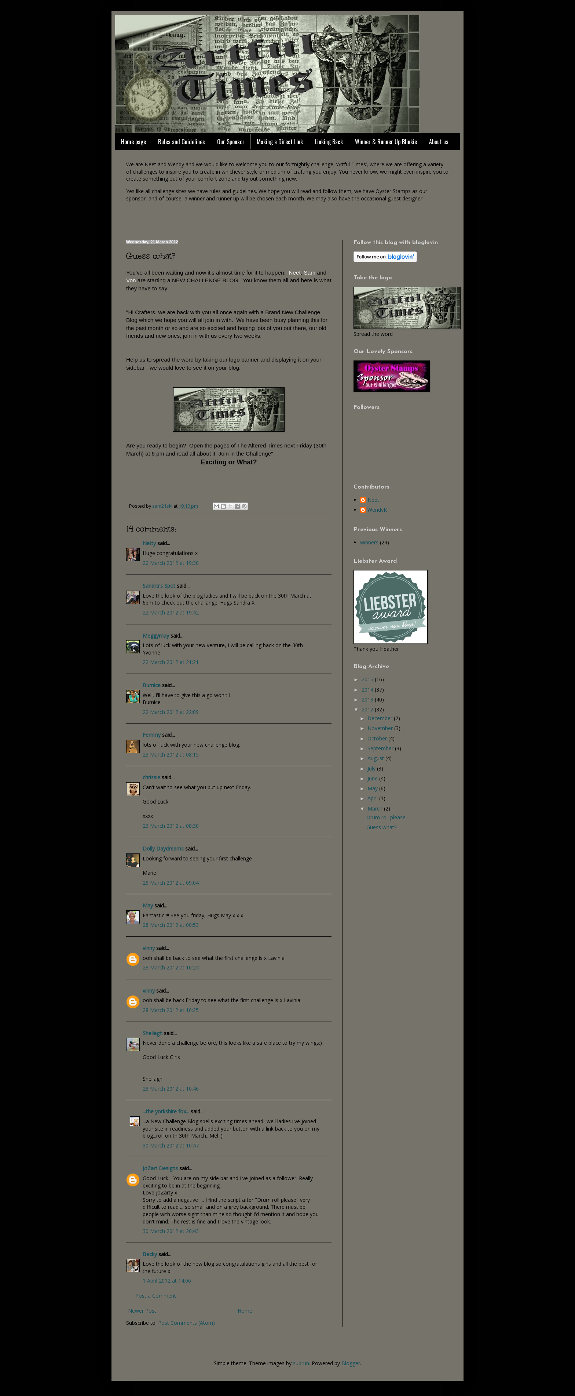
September (381, 748)
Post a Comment (155, 1295)
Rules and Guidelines (181, 141)
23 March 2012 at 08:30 (171, 825)
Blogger (350, 1363)
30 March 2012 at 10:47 (171, 1145)
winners (369, 542)
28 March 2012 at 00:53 (171, 924)
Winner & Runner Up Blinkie (386, 141)
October (377, 738)
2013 (368, 699)
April (373, 798)
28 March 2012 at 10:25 (171, 1010)
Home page (133, 141)
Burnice (152, 685)
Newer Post (142, 1310)
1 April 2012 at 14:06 (167, 1280)
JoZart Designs (160, 1168)
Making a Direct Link (280, 141)
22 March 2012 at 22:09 (171, 711)
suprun (301, 1363)
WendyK (377, 510)
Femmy (152, 734)
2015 (368, 679)
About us (438, 141)
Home (245, 1310)
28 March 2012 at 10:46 (171, 1088)
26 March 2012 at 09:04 (171, 882)
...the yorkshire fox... (166, 1111)
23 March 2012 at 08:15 (171, 754)
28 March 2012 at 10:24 (171, 967)
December (380, 718)
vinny (149, 947)
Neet (373, 500)
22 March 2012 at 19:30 (171, 562)
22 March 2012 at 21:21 (171, 662)
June (373, 778)
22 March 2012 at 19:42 (171, 612)
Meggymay (156, 635)
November (380, 728)
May (148, 905)
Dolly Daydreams (163, 848)
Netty (149, 543)
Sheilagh (152, 1033)
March (375, 808)
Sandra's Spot (159, 585)
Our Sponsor (231, 141)
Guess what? (381, 827)
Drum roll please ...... (390, 817)
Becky (150, 1254)
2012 (368, 709)
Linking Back (329, 141)
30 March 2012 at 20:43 (171, 1231)
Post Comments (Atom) (186, 1322)
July (372, 768)
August (376, 758)
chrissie (151, 777)
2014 (368, 689)
